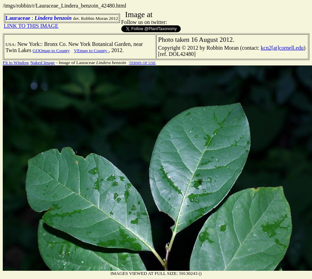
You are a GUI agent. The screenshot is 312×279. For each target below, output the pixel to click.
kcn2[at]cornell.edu (282, 48)
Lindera (43, 18)
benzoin (63, 18)
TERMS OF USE (142, 63)
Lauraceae (17, 18)
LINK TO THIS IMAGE (31, 26)
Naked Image (42, 62)
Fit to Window (16, 62)
